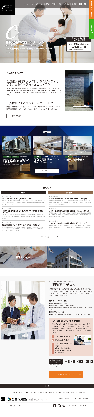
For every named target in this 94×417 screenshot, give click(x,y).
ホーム (15, 399)
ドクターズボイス (24, 399)
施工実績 (33, 399)
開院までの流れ (42, 399)
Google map (46, 407)
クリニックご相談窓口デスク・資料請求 (74, 399)
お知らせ (51, 399)
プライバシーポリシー (16, 412)
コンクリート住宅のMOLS (82, 405)
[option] (16, 150)
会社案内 (58, 399)
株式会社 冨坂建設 (64, 405)
